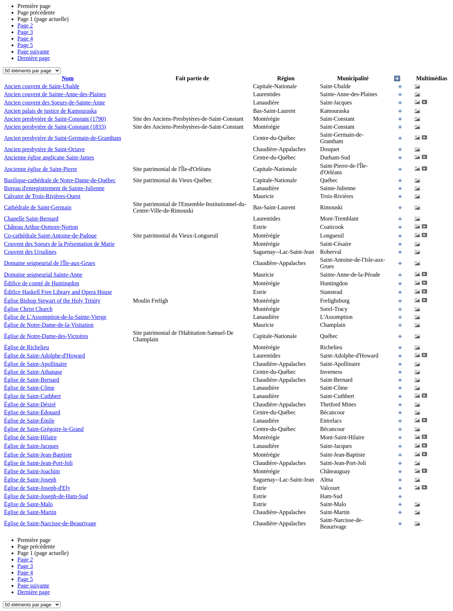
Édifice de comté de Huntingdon (41, 283)
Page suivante (33, 51)
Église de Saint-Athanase (33, 372)
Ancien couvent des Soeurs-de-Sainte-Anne (54, 102)
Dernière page (33, 58)
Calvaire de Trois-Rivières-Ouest (42, 196)
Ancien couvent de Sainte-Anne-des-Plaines (55, 94)
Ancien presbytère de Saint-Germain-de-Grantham (62, 138)
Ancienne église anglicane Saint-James (49, 157)
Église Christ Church (28, 309)
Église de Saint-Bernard (31, 380)
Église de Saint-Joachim (32, 471)
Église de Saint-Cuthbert (32, 396)
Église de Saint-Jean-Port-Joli (38, 463)
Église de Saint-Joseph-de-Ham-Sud (46, 496)
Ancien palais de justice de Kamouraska (50, 111)
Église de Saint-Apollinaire (35, 364)
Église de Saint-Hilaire (30, 437)
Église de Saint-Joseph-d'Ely (37, 488)
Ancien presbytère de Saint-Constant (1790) (55, 119)
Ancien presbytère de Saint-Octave (44, 149)
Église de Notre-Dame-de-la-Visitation (49, 325)
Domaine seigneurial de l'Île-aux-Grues (49, 263)
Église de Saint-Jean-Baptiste (38, 455)
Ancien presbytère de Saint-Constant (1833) (55, 127)
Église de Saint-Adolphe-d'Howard (44, 355)
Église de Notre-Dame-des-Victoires (46, 336)
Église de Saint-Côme (29, 388)
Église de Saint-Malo (28, 504)
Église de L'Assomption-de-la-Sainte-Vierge (55, 317)
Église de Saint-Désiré (30, 404)
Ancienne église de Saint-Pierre (40, 169)
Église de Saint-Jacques (31, 446)
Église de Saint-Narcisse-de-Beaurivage (50, 523)
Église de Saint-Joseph (30, 480)
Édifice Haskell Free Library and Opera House (58, 292)
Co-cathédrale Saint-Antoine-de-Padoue (50, 235)
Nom (68, 78)
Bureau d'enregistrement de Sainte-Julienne (54, 188)
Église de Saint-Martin (30, 512)
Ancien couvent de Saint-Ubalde (41, 86)
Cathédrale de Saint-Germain (38, 207)
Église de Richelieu (26, 347)
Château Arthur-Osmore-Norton (41, 227)
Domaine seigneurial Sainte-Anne (43, 275)
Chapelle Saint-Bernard (31, 218)
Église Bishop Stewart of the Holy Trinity (52, 301)
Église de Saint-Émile (29, 421)
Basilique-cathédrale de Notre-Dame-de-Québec (60, 180)
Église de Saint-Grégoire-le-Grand (44, 429)
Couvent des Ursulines (30, 252)
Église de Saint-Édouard (32, 412)
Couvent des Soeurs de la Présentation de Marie (59, 244)
